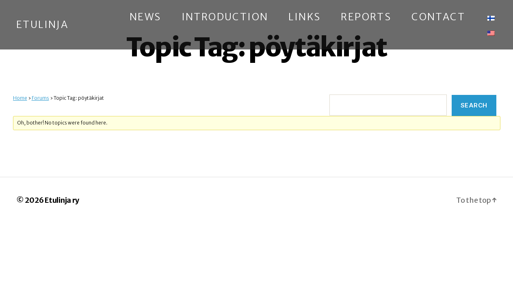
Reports (366, 17)
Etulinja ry (62, 200)
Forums (40, 98)
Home (20, 98)
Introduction (225, 17)
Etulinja (42, 25)
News (145, 17)
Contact (438, 17)
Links (304, 17)
